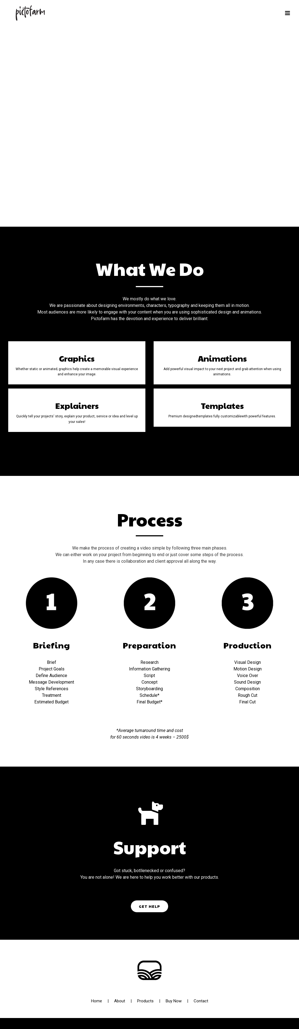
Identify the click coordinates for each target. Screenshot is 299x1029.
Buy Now (174, 1001)
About (119, 1001)
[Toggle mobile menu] (288, 13)
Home (96, 1001)
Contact (201, 1001)
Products (145, 1001)
